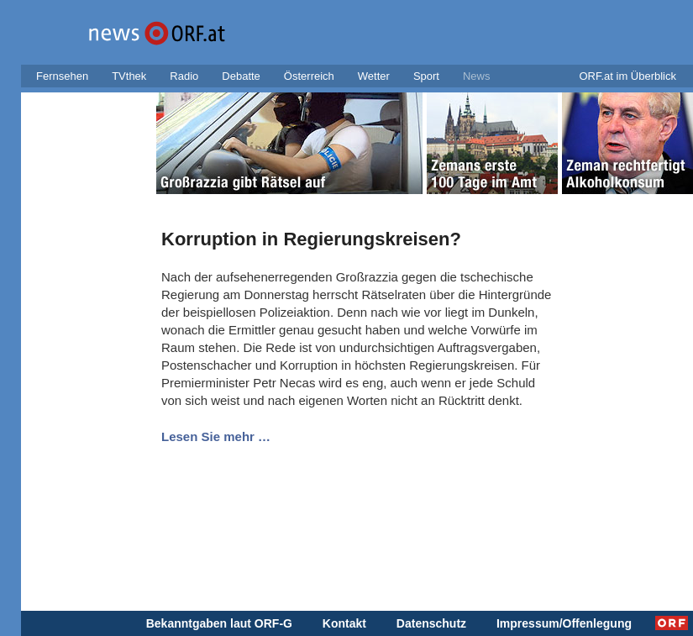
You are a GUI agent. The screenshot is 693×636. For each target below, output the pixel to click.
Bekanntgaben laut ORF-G (219, 623)
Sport (426, 76)
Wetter (374, 76)
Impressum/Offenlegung (564, 623)
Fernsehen (62, 76)
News (477, 76)
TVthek (129, 76)
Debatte (241, 76)
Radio (184, 76)
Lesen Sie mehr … (215, 436)
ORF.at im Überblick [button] (627, 76)
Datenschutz (431, 623)
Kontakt (344, 623)
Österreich (309, 76)
